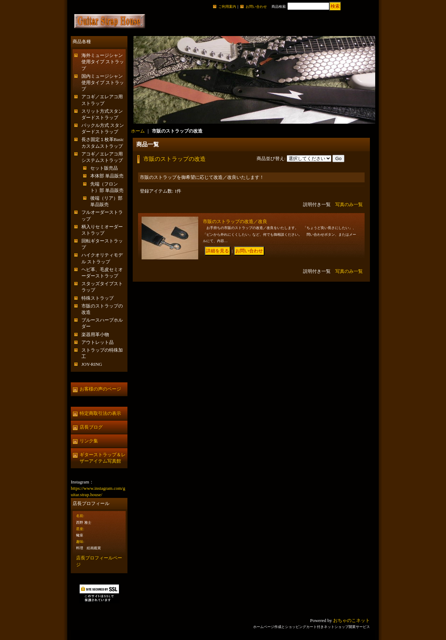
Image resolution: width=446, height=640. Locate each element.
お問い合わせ (256, 6)
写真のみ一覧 (349, 204)
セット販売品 (104, 168)
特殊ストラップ (97, 298)
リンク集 (89, 441)
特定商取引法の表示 (100, 413)
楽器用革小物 (95, 334)
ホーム (138, 131)
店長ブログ (91, 427)
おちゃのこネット (351, 620)
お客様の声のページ (100, 389)
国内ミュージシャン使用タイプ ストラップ (102, 83)
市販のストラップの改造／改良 (235, 221)
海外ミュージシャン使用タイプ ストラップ (102, 62)
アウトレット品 (97, 342)
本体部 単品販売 (107, 175)
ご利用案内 (227, 6)
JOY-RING (91, 364)
